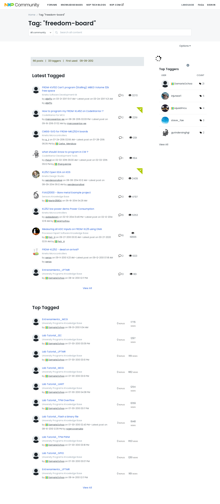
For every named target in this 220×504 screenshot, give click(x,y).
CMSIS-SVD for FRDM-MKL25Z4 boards (65, 131)
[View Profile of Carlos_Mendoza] (67, 143)
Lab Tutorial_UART (53, 384)
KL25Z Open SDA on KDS (56, 172)
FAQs (201, 4)
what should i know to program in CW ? (65, 152)
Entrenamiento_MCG (55, 319)
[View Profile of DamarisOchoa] (56, 277)
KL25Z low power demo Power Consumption (68, 209)
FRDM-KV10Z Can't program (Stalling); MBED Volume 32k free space (75, 89)
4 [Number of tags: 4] (203, 108)
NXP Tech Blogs (96, 4)
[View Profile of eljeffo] (48, 98)
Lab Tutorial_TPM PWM (56, 437)
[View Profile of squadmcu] (180, 108)
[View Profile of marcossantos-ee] (55, 119)
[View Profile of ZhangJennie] (64, 164)
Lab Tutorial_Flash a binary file (60, 416)
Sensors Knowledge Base (55, 196)
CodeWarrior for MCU (53, 115)
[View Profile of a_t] (47, 139)
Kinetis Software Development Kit (59, 94)
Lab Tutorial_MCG (53, 368)
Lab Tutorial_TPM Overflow (58, 400)
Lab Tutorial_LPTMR (54, 351)
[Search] (122, 32)
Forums (52, 4)
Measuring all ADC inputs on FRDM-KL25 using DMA (72, 229)
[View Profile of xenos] (48, 257)
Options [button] (184, 46)
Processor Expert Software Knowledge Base (65, 233)
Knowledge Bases (72, 4)
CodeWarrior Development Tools (59, 155)
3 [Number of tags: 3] (203, 120)
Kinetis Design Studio (53, 176)
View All (87, 288)
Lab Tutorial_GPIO (53, 453)
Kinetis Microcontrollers (54, 135)
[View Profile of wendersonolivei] (53, 180)
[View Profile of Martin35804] (55, 200)
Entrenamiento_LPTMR (56, 270)
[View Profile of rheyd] (48, 160)
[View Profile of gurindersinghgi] (180, 132)
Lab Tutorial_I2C (52, 335)
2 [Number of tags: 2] (203, 132)
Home (31, 14)
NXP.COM (115, 4)
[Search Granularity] (41, 32)
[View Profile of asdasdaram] (52, 216)
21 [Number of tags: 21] (203, 83)
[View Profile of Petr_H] (51, 237)
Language (187, 4)
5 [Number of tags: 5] (203, 96)
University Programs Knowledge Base (62, 273)
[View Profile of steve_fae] (177, 120)
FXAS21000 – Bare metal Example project (66, 192)
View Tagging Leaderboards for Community (173, 65)
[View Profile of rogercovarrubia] (74, 428)
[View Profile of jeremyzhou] (63, 221)
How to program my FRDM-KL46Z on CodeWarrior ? (73, 111)
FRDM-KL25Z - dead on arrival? (60, 249)
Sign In (211, 4)
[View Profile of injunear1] (176, 96)
